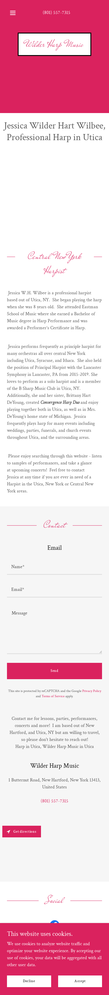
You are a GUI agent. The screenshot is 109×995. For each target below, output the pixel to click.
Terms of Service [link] (53, 696)
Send (54, 671)
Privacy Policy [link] (91, 691)
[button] (13, 13)
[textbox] (54, 567)
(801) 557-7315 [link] (56, 13)
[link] (54, 45)
